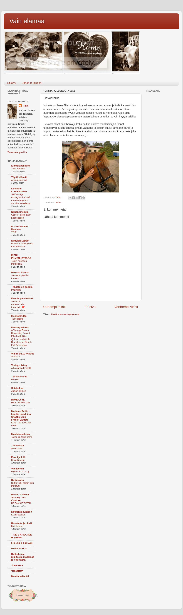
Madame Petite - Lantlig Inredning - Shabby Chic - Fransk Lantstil (21, 415)
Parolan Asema (20, 272)
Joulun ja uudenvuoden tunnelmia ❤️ (18, 304)
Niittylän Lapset (20, 240)
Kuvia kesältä (18, 514)
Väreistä (15, 356)
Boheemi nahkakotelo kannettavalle (22, 245)
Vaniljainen (17, 468)
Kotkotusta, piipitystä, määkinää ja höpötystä (22, 557)
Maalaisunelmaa (20, 434)
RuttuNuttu (17, 480)
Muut (58, 202)
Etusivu (11, 82)
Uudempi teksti (54, 307)
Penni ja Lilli (18, 457)
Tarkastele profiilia (17, 152)
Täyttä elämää (19, 177)
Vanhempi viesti (126, 307)
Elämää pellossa (20, 165)
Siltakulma (17, 388)
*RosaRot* (17, 571)
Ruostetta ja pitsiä (21, 523)
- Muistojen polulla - (22, 287)
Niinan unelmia (19, 212)
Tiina (25, 105)
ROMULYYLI (18, 399)
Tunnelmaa (17, 445)
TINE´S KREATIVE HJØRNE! (21, 536)
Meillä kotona (19, 548)
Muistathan (17, 526)
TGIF (13, 232)
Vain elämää (26, 21)
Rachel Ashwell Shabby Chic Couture (20, 497)
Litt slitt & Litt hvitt (22, 543)
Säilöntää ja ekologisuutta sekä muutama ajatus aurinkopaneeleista (21, 199)
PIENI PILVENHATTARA (21, 256)
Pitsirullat (16, 289)
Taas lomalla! (18, 168)
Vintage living (19, 365)
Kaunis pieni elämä (22, 298)
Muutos (15, 379)
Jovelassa (17, 565)
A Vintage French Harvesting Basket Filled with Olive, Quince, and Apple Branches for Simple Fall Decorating (21, 337)
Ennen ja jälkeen (31, 82)
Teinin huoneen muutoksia (19, 262)
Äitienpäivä (17, 448)
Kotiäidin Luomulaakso (19, 190)
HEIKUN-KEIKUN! (20, 402)
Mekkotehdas (19, 316)
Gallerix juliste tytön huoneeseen (21, 216)
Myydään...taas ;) (20, 471)
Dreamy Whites (20, 327)
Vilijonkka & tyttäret (22, 353)
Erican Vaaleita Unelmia (19, 228)
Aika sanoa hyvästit (21, 368)
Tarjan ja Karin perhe (21, 437)
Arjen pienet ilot (19, 180)
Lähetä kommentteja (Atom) (65, 314)
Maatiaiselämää (20, 576)
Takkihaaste (17, 318)
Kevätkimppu (17, 460)
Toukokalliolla (19, 376)
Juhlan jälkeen (18, 391)
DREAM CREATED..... (22, 503)
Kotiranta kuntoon (21, 511)
